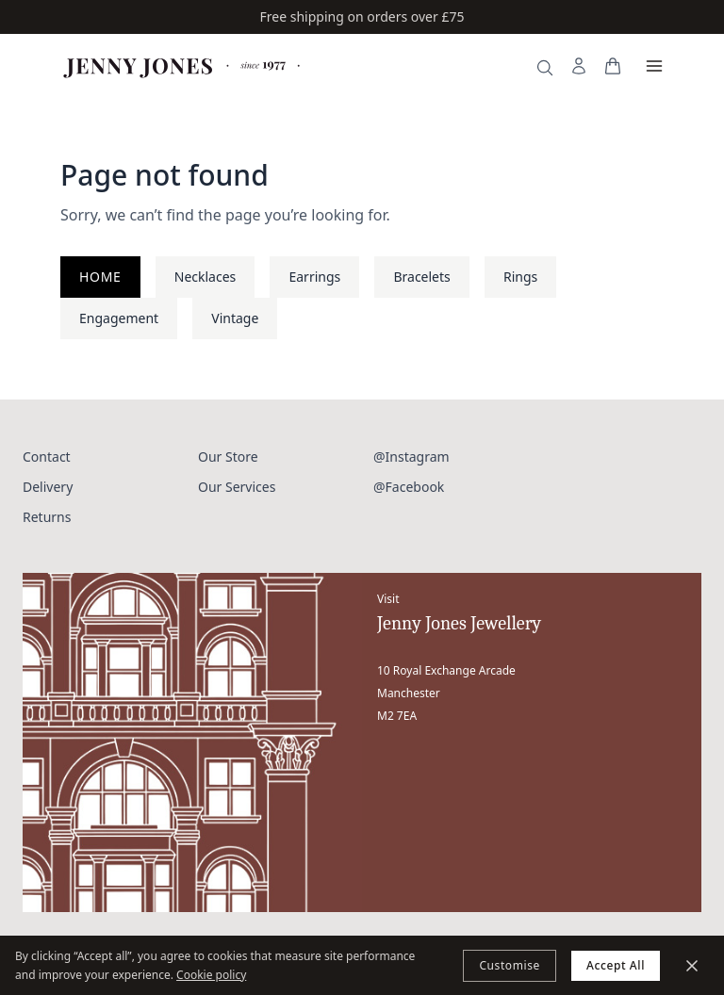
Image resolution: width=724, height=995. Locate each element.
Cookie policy (211, 975)
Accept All (615, 965)
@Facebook (408, 487)
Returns (47, 517)
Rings (520, 276)
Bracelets (421, 276)
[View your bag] (612, 66)
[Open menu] (654, 66)
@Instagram (411, 456)
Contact (47, 456)
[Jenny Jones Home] (183, 66)
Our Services (236, 487)
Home (100, 276)
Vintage (234, 318)
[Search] (544, 67)
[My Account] (578, 66)
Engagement (118, 318)
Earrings (314, 276)
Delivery (48, 487)
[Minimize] (692, 966)
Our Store (228, 456)
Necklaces (205, 276)
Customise (509, 965)
